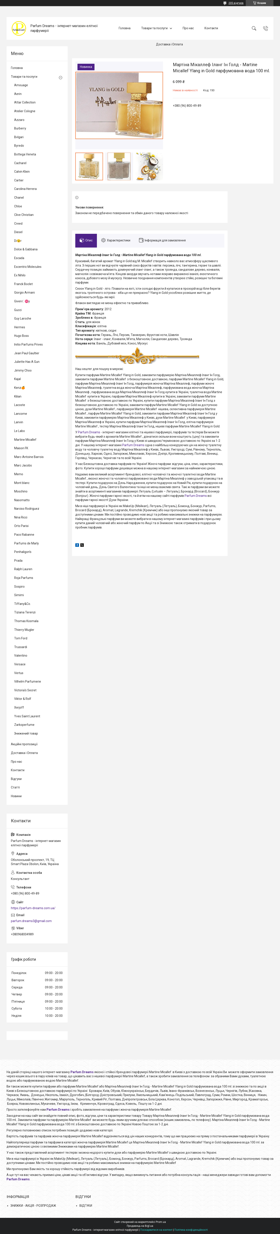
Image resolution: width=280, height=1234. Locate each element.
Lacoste (19, 405)
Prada (18, 560)
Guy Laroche (22, 318)
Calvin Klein (22, 171)
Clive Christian (24, 215)
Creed (18, 223)
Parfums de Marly (26, 543)
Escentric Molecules (27, 266)
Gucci (18, 310)
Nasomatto (22, 500)
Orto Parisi (21, 526)
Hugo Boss (21, 335)
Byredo (19, 145)
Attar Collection (25, 102)
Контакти (211, 28)
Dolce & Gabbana (26, 249)
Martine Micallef (25, 439)
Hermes (19, 327)
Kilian (17, 396)
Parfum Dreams (89, 432)
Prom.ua (161, 1222)
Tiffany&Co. (22, 604)
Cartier (19, 180)
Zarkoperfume (24, 724)
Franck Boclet (23, 284)
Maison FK (21, 448)
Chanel (19, 197)
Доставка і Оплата (169, 44)
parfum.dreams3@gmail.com (31, 921)
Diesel (18, 232)
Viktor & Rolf (22, 698)
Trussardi (20, 647)
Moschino (20, 491)
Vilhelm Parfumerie (27, 681)
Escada (19, 258)
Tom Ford (20, 638)
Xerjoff (19, 707)
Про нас (188, 28)
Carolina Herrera (25, 189)
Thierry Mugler (24, 630)
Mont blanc (21, 483)
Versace (20, 664)
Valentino (20, 655)
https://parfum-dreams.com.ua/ (33, 908)
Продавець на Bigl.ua (140, 1225)
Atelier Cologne (24, 111)
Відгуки (16, 779)
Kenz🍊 (19, 387)
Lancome (20, 413)
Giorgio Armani (24, 292)
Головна (125, 28)
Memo (18, 474)
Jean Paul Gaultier (26, 353)
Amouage (21, 85)
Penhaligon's (22, 552)
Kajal (17, 379)
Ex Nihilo (20, 275)
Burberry (20, 128)
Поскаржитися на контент (156, 1229)
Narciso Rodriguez (26, 508)
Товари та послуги (154, 28)
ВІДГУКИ (85, 1205)
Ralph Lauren (23, 569)
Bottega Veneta (25, 154)
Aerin (18, 94)
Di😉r (18, 241)
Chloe (18, 206)
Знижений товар (26, 733)
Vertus (18, 673)
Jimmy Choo (23, 370)
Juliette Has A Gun (27, 361)
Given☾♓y (22, 301)
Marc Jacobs (23, 465)
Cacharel (20, 163)
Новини (16, 796)
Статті (15, 787)
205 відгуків (236, 3)
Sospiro (19, 586)
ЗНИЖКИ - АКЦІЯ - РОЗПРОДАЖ (33, 1205)
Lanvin (18, 422)
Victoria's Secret (25, 690)
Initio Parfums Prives (28, 344)
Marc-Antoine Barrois (29, 457)
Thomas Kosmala (26, 621)
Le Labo (19, 431)
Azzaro (19, 120)
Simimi (19, 595)
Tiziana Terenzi (25, 612)
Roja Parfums (23, 578)
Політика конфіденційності (191, 1229)
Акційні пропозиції (24, 744)
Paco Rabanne (24, 534)
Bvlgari (19, 137)
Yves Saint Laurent (27, 716)
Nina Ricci (20, 517)
